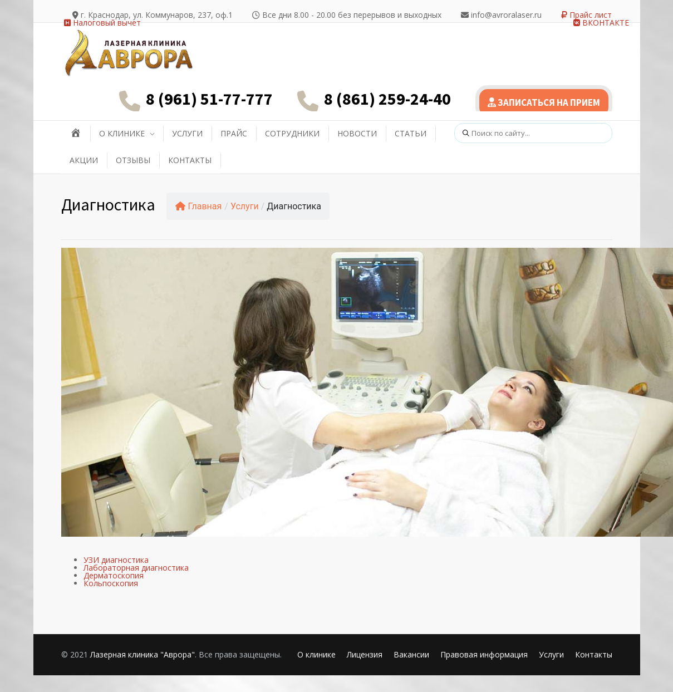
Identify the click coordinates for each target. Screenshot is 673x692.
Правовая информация (484, 654)
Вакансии (411, 654)
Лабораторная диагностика (136, 567)
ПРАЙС (233, 133)
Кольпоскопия (110, 583)
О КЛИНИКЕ (122, 133)
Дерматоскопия (113, 575)
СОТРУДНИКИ (292, 133)
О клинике (316, 654)
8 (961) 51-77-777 (209, 98)
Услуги (244, 206)
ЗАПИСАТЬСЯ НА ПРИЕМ (544, 102)
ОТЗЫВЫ (133, 160)
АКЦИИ (84, 160)
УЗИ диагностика (116, 559)
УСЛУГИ (187, 133)
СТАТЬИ (410, 133)
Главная (198, 206)
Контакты (593, 654)
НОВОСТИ (357, 133)
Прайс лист (586, 14)
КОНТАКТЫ (190, 160)
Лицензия (364, 654)
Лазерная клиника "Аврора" (142, 654)
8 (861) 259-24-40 (387, 98)
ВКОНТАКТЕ (601, 22)
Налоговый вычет (102, 22)
